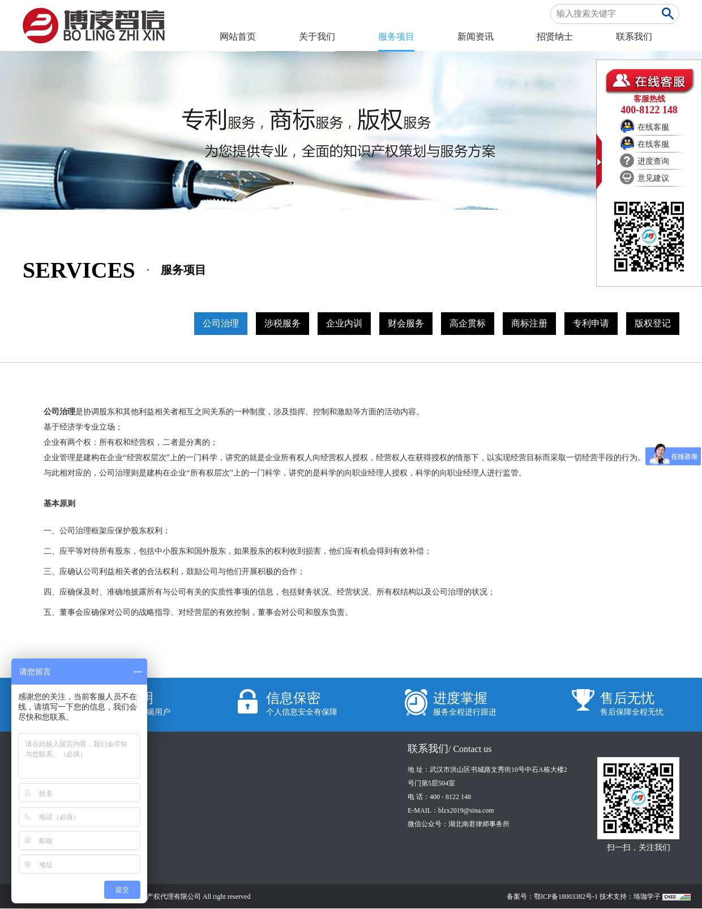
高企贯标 (468, 323)
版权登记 (653, 323)
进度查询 (653, 161)
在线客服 (653, 127)
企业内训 (344, 323)
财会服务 (406, 323)
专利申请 (591, 323)
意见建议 (653, 178)
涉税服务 (282, 323)
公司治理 (221, 323)
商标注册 (529, 323)
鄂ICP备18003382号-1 (566, 896)
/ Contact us (469, 749)
